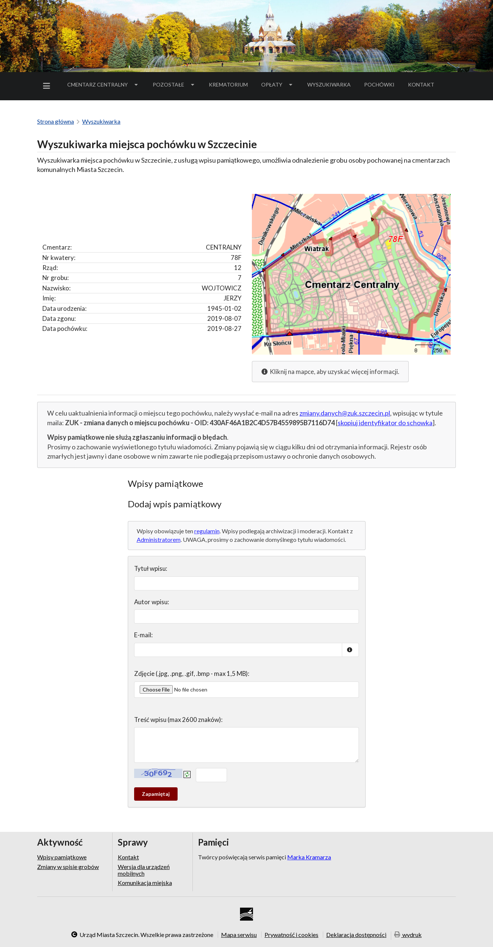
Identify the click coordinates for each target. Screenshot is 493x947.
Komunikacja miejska (145, 882)
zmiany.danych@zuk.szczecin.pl (344, 413)
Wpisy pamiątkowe (62, 857)
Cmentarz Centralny (103, 84)
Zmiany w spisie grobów (68, 866)
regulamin (207, 530)
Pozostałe (174, 84)
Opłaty (277, 84)
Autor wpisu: (151, 602)
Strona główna (55, 121)
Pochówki (381, 85)
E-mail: (143, 635)
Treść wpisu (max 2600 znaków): (178, 719)
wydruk (408, 934)
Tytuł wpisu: (150, 568)
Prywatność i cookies (291, 934)
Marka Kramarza (309, 856)
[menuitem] (48, 86)
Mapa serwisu (239, 934)
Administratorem (159, 539)
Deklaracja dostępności (356, 934)
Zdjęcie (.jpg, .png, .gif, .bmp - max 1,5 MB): (191, 673)
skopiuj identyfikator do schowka (385, 423)
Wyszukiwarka (329, 84)
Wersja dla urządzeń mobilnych (144, 870)
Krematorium (228, 84)
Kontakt (421, 84)
